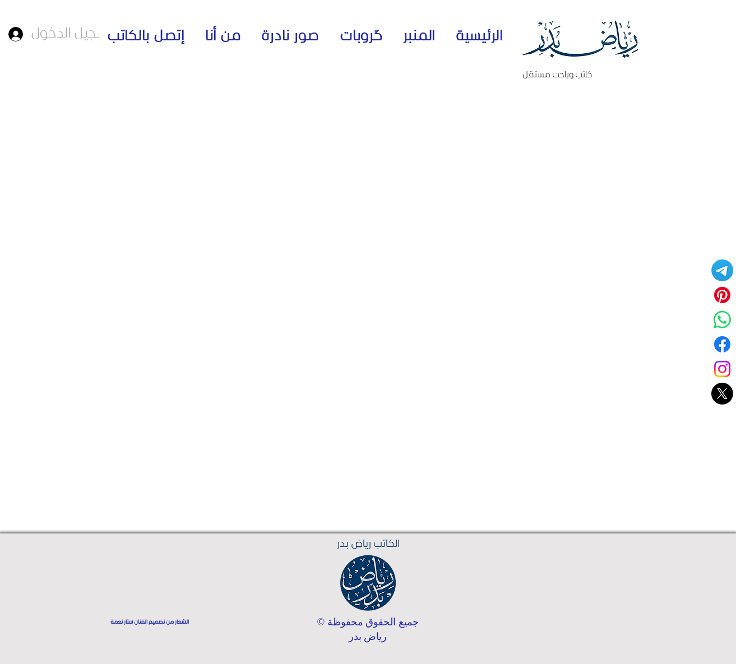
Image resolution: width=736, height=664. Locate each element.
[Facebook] (722, 344)
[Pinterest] (722, 295)
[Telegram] (722, 270)
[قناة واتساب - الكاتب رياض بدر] (722, 320)
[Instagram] (722, 369)
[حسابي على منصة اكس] (722, 394)
